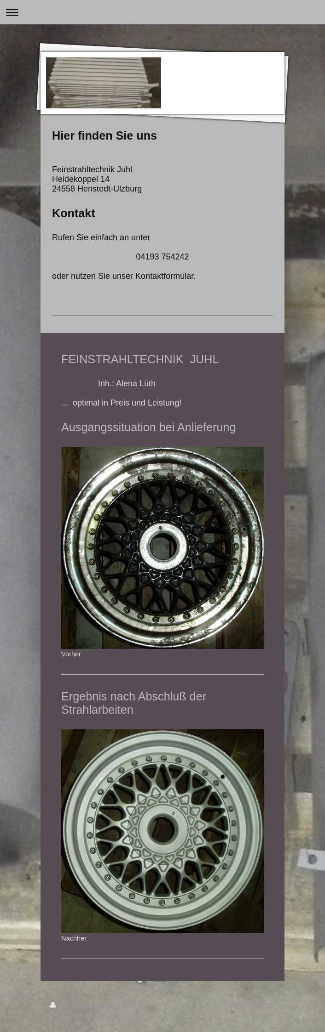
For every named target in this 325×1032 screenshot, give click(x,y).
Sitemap (131, 1005)
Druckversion (80, 1005)
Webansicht (253, 1005)
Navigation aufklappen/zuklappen (162, 12)
